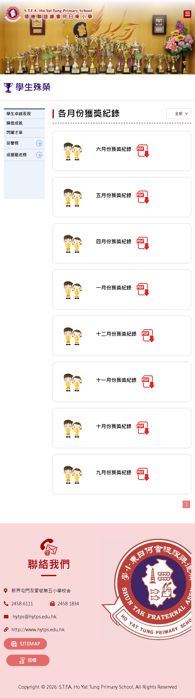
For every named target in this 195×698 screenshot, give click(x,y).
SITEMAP (25, 644)
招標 (28, 660)
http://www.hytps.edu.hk (34, 630)
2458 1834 (68, 604)
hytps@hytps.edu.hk (30, 617)
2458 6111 (22, 604)
